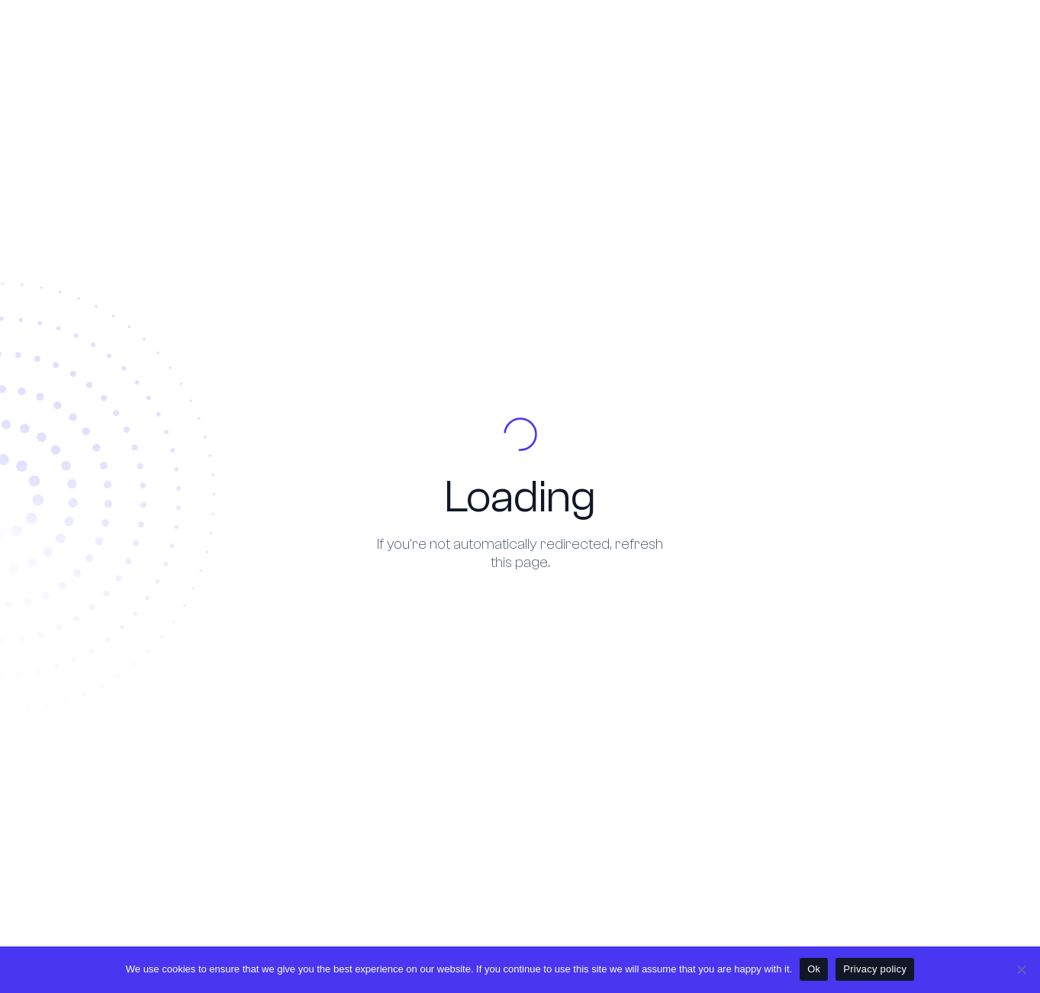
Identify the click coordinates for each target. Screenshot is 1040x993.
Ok (813, 969)
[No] (1021, 969)
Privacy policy (874, 969)
